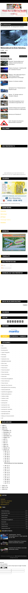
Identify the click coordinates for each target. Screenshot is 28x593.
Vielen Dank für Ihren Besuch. (21, 556)
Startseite (3, 499)
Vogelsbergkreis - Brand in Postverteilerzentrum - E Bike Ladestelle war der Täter (18, 536)
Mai (4, 443)
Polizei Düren (4, 368)
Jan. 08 (6, 479)
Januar (5, 450)
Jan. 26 (6, 458)
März (4, 446)
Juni (4, 441)
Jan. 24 (6, 460)
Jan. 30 (6, 453)
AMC (2, 346)
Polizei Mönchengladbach (7, 379)
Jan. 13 (6, 472)
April (4, 444)
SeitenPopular (14, 337)
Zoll (2, 418)
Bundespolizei (4, 350)
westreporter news (5, 407)
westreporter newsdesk (6, 409)
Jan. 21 (6, 465)
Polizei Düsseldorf (5, 370)
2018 (3, 486)
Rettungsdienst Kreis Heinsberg (8, 387)
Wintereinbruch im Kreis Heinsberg (13, 48)
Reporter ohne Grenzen (6, 385)
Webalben (3, 223)
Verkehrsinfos (4, 400)
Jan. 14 (6, 471)
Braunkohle (4, 348)
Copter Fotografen (5, 352)
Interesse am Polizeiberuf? (15, 114)
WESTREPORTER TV (5, 414)
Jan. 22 (6, 462)
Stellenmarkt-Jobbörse (6, 394)
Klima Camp (4, 363)
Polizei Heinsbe (4, 372)
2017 (3, 487)
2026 (3, 425)
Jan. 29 (6, 455)
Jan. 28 (6, 456)
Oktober (5, 434)
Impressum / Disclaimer (6, 501)
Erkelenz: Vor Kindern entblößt (16, 81)
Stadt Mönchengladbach (6, 392)
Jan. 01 (6, 483)
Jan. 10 (6, 478)
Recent (5, 336)
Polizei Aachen (4, 365)
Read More (3, 53)
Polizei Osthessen (5, 381)
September (6, 436)
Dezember (6, 430)
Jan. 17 (6, 469)
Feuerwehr (3, 357)
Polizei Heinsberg (5, 374)
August (5, 437)
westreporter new (5, 405)
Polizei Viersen (4, 383)
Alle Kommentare (6, 268)
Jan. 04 (6, 481)
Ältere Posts (23, 56)
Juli (4, 439)
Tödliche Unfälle (5, 396)
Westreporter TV (4, 504)
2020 (3, 427)
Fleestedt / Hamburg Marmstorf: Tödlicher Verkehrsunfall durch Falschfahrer (16, 63)
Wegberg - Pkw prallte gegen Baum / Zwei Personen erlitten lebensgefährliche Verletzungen (17, 76)
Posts (3, 265)
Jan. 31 (6, 451)
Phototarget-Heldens (6, 220)
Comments (23, 336)
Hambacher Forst (5, 359)
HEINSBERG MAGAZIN (6, 361)
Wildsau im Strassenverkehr (7, 416)
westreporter (4, 403)
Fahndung (3, 354)
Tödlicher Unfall (4, 398)
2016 (3, 489)
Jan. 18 (6, 467)
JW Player (3, 217)
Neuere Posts (4, 56)
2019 (3, 429)
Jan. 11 (6, 476)
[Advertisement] (13, 286)
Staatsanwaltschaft (5, 389)
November (6, 432)
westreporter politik (5, 411)
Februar (5, 448)
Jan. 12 (6, 474)
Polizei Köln (4, 376)
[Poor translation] (5, 568)
